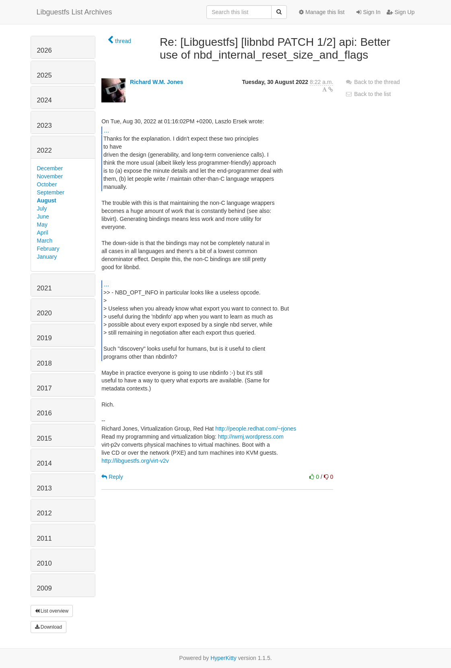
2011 (44, 538)
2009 (44, 588)
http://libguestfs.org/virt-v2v (135, 461)
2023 (44, 125)
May (42, 224)
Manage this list (321, 12)
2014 (44, 463)
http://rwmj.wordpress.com (251, 436)
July (42, 208)
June (43, 216)
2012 (44, 513)
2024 (44, 100)
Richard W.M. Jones (156, 82)
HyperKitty (223, 658)
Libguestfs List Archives (74, 12)
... (106, 130)
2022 (44, 150)
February (48, 248)
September (50, 192)
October (47, 184)
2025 (44, 75)
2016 (44, 413)
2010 (44, 563)
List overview (52, 611)
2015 (44, 438)
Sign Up (401, 12)
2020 (44, 313)
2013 (44, 488)
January (47, 256)
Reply (112, 477)
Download (48, 627)
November (50, 176)
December (50, 168)
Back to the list (368, 94)
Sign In (368, 12)
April (42, 232)
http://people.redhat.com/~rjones (255, 428)
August (46, 200)
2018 (44, 363)
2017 (44, 388)
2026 (44, 50)
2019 (44, 338)
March (45, 240)
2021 (44, 288)
